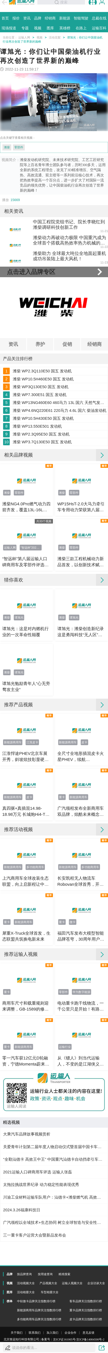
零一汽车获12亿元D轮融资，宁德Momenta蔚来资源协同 (25, 1128)
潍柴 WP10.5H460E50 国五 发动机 (43, 410)
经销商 (94, 369)
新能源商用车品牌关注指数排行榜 (39, 1310)
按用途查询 (45, 1274)
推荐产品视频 (18, 771)
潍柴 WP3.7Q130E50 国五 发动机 (42, 506)
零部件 (18, 147)
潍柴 (7, 147)
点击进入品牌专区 (31, 296)
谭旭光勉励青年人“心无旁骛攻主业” (26, 753)
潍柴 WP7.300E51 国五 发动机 (40, 434)
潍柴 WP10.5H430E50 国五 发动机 (43, 470)
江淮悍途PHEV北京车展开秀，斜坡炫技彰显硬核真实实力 (25, 823)
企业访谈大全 (96, 1283)
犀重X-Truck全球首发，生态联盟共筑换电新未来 (26, 1002)
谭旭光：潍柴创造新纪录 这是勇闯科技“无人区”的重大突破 (80, 698)
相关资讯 (13, 211)
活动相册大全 (26, 1292)
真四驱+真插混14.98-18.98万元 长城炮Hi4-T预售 (26, 878)
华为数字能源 (81, 1058)
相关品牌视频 (18, 521)
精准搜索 (64, 1274)
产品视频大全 (48, 1283)
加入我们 (52, 1332)
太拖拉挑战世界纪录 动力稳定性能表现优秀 (41, 1251)
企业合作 (70, 1332)
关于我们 (16, 1332)
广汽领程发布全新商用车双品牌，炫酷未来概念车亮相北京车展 (80, 878)
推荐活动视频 (18, 896)
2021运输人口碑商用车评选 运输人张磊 (37, 1238)
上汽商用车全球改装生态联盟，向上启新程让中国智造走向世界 (25, 948)
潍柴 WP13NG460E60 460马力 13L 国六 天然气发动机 (59, 446)
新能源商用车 (13, 809)
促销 (67, 369)
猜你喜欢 (13, 646)
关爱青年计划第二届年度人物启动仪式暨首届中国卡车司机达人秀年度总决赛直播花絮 (54, 1213)
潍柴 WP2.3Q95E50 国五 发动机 (41, 494)
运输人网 (24, 37)
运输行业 (65, 1113)
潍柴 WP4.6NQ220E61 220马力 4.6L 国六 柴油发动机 (59, 458)
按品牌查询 (24, 1274)
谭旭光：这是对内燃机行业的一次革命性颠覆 (25, 698)
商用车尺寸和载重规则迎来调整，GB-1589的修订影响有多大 (25, 1073)
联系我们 (34, 1332)
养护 (40, 369)
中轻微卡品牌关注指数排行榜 (36, 1301)
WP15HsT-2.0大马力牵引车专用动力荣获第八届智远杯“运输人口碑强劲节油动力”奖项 (81, 573)
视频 (39, 37)
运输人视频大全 (72, 1283)
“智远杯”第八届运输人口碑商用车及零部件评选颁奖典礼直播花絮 (25, 628)
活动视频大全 (26, 1283)
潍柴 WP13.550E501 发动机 (37, 482)
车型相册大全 (49, 1292)
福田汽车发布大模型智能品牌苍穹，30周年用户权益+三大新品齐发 (80, 1003)
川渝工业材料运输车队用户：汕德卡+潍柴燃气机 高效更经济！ (54, 1264)
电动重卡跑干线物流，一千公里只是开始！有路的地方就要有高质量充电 (80, 1073)
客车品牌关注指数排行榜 (85, 1301)
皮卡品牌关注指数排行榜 (85, 1319)
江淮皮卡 (32, 809)
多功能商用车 (35, 933)
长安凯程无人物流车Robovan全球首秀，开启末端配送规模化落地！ (80, 948)
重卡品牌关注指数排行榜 (85, 1310)
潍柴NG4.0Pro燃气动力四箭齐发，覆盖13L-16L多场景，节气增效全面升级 (26, 573)
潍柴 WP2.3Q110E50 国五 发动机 (42, 398)
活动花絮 (55, 37)
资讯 (13, 369)
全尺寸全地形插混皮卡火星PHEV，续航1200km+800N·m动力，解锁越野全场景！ (80, 823)
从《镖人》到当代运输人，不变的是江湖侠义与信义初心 (80, 1128)
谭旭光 (19, 684)
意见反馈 (88, 1332)
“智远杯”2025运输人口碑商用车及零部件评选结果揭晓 (31, 614)
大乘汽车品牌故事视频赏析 (26, 1200)
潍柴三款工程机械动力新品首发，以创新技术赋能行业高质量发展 (80, 628)
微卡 (73, 988)
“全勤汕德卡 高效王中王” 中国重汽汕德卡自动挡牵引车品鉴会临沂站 (54, 1226)
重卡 (62, 863)
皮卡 (84, 809)
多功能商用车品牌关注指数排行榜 (39, 1319)
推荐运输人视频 (21, 1020)
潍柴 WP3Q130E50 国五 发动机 (40, 422)
